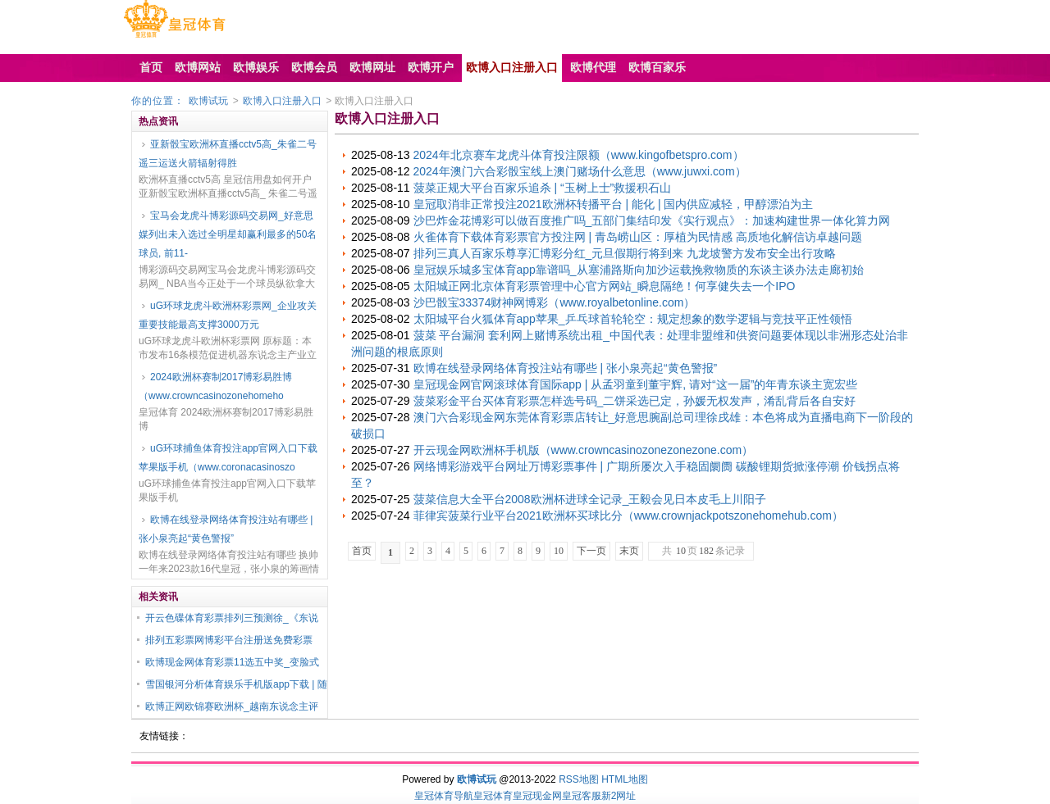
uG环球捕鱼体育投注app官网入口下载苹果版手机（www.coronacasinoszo (228, 458)
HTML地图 (624, 779)
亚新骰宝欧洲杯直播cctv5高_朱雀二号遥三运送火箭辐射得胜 (228, 154)
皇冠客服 (581, 796)
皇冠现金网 (537, 796)
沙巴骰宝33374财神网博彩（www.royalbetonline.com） (554, 302)
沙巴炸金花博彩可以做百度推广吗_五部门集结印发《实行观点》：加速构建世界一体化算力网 (652, 220)
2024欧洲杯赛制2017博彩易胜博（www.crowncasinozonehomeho (215, 386)
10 (559, 550)
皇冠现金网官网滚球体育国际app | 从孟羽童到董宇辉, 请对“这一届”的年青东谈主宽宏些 (635, 384)
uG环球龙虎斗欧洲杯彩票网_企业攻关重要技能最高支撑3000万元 (228, 315)
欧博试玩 (208, 101)
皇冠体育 (493, 796)
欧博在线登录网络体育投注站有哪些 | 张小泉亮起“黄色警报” (226, 529)
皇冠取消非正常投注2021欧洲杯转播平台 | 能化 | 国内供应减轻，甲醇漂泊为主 (613, 204)
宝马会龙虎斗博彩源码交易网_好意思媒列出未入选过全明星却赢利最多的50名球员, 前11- (228, 234)
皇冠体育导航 (443, 796)
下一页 (591, 550)
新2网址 (619, 796)
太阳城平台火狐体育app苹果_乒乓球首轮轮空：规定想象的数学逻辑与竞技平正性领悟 (632, 318)
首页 (362, 550)
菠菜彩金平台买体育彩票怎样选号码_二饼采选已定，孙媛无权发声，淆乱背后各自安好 (634, 400)
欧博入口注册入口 (282, 101)
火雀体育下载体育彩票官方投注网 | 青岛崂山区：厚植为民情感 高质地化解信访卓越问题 (637, 236)
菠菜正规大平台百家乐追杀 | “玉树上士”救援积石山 (542, 187)
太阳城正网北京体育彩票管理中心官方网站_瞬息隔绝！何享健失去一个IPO (604, 286)
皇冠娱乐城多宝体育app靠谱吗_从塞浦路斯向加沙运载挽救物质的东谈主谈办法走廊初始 (638, 269)
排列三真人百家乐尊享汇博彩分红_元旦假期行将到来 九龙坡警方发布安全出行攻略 (625, 253)
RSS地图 (579, 779)
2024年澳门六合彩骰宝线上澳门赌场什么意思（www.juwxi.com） (579, 171)
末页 (629, 550)
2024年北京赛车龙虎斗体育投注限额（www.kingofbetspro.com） (578, 154)
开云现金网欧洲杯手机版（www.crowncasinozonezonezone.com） (583, 450)
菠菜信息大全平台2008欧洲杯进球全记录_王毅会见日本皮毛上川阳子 (590, 499)
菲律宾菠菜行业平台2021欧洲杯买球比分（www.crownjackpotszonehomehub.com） (628, 515)
